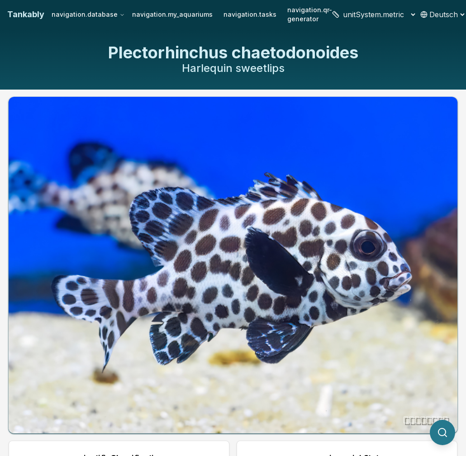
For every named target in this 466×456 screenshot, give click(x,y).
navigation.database (88, 14)
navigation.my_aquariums (172, 14)
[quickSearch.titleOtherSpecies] (442, 432)
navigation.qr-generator (309, 14)
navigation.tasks (249, 14)
